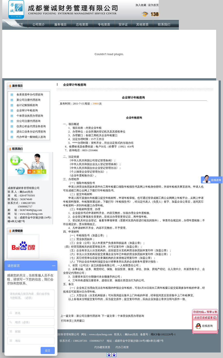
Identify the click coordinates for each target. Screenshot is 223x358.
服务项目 (60, 24)
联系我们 (164, 24)
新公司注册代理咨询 (28, 99)
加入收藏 (141, 5)
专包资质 (104, 24)
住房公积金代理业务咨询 (31, 126)
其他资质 (142, 24)
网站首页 (17, 24)
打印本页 (66, 320)
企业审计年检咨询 (27, 110)
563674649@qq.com (31, 210)
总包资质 (82, 24)
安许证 (123, 24)
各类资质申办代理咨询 (30, 94)
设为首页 (153, 5)
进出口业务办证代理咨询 (31, 131)
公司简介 (38, 24)
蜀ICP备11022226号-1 (163, 334)
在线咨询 (207, 324)
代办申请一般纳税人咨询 (31, 136)
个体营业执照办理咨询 (30, 115)
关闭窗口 (79, 320)
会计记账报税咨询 (27, 105)
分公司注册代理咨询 (28, 121)
